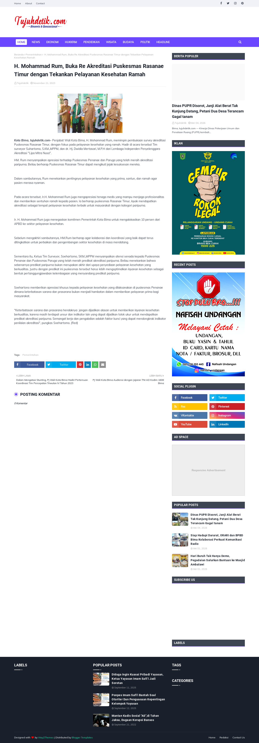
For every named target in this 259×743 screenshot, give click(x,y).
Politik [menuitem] (145, 42)
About (28, 3)
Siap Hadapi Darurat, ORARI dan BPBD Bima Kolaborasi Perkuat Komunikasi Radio (217, 539)
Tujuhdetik (23, 83)
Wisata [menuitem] (111, 42)
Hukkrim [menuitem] (71, 42)
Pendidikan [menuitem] (91, 42)
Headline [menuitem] (163, 42)
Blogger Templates (82, 737)
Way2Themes (46, 737)
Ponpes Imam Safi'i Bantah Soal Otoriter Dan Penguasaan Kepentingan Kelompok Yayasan (138, 699)
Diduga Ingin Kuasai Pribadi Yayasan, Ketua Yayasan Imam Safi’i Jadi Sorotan (137, 679)
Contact (40, 3)
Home (17, 3)
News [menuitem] (36, 42)
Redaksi (224, 737)
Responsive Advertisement (208, 470)
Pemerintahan (34, 54)
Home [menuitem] (21, 42)
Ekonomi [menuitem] (52, 42)
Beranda (19, 54)
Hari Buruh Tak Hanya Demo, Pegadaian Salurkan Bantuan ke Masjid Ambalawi (218, 560)
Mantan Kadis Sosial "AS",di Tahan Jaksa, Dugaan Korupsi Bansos (135, 718)
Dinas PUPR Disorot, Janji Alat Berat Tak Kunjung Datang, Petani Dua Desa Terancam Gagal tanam (208, 111)
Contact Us (238, 737)
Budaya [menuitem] (128, 42)
